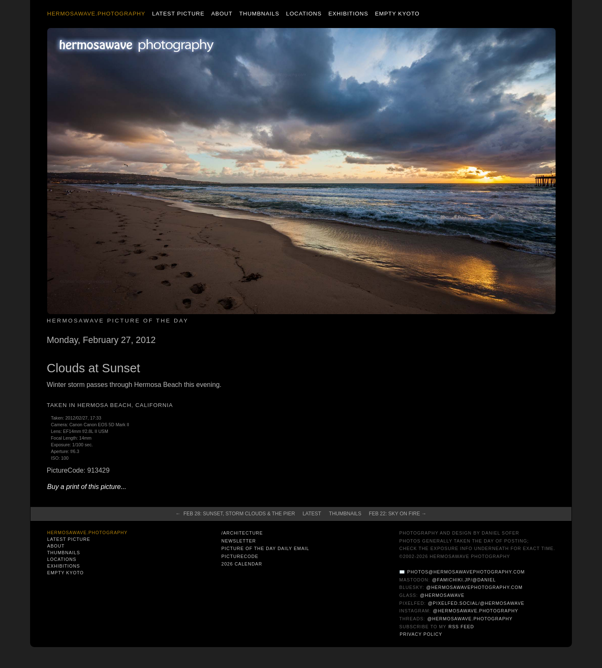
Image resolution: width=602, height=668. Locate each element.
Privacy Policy (421, 634)
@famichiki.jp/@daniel (464, 579)
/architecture (242, 532)
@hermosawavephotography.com (474, 587)
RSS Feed (461, 626)
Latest (312, 514)
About (221, 13)
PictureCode (239, 556)
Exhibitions (348, 13)
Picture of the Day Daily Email (265, 548)
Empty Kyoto (397, 13)
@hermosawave (442, 595)
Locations (303, 13)
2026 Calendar (241, 563)
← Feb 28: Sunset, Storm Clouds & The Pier (235, 514)
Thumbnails (259, 13)
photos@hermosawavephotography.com (466, 571)
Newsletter (238, 540)
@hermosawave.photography (475, 610)
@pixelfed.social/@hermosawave (476, 603)
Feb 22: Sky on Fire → (397, 514)
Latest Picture (178, 13)
